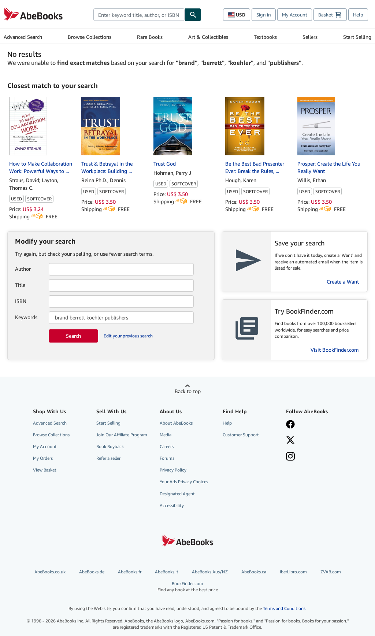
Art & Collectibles (208, 37)
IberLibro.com (293, 571)
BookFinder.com (187, 587)
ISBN (20, 301)
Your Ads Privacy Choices (184, 481)
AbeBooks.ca (253, 571)
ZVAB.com (330, 571)
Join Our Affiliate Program (121, 434)
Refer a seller (108, 458)
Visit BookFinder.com (335, 350)
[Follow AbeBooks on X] (313, 441)
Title (20, 285)
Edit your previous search (128, 336)
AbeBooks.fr (129, 571)
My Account (294, 15)
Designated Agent (177, 493)
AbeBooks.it (166, 571)
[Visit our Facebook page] (313, 425)
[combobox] (139, 14)
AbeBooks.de (91, 571)
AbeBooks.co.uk (50, 571)
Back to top (188, 391)
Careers (167, 446)
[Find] (193, 14)
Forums (167, 458)
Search (73, 336)
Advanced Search (23, 37)
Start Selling (357, 37)
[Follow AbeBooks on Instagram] (313, 457)
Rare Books (150, 37)
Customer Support (241, 434)
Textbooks (265, 37)
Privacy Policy (173, 470)
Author (23, 269)
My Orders (43, 458)
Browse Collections (89, 37)
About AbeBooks (176, 423)
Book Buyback (110, 446)
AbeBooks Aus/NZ (210, 571)
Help (358, 15)
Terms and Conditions (284, 608)
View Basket (44, 470)
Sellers (310, 37)
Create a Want (343, 281)
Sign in (263, 15)
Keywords (26, 317)
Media (165, 434)
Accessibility (172, 505)
